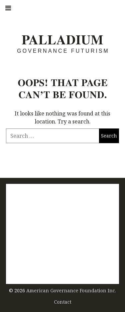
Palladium (62, 39)
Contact (62, 302)
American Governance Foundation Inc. (71, 290)
